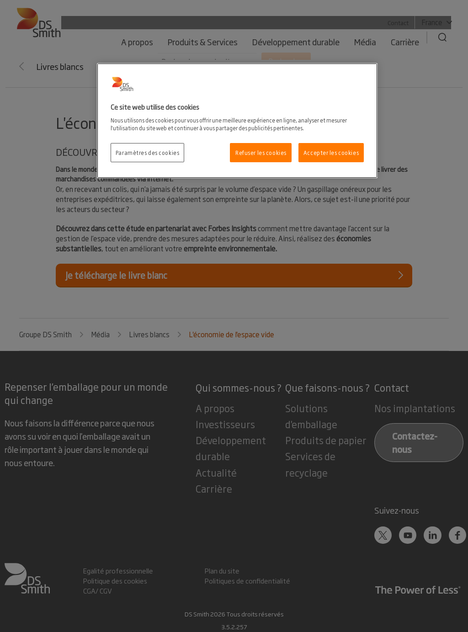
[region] (237, 120)
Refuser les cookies (261, 152)
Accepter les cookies (331, 152)
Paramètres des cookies (148, 152)
